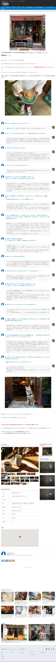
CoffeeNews (22, 7)
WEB (20, 500)
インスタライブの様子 (37, 426)
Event (18, 7)
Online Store (15, 500)
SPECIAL (3, 53)
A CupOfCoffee (29, 7)
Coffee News (33, 651)
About (34, 7)
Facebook (31, 500)
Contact (2, 653)
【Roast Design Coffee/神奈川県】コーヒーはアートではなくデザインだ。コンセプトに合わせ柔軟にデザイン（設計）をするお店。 (14, 630)
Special (6, 7)
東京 (13, 514)
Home (2, 7)
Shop (14, 7)
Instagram (25, 500)
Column (10, 7)
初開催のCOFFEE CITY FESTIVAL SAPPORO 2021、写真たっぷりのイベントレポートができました (42, 630)
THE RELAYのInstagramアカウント (11, 426)
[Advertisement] (28, 573)
